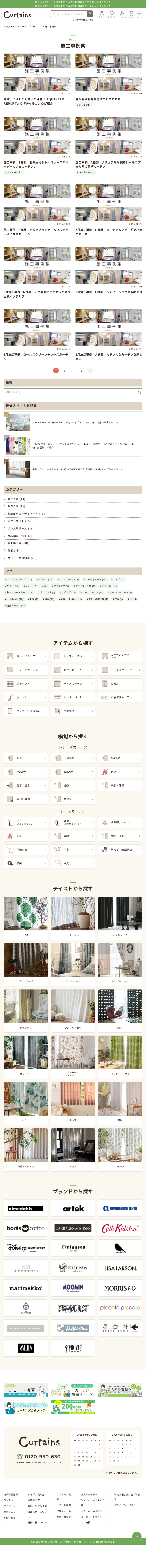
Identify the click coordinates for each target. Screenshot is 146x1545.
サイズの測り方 (36, 1495)
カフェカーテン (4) (69, 579)
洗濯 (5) (119, 599)
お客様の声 (34, 1500)
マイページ (10, 1506)
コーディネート (87, 172)
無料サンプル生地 (37, 1506)
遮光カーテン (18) (16, 605)
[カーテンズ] (17, 14)
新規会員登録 (11, 1495)
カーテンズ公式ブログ (31, 26)
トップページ (10, 26)
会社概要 (85, 1522)
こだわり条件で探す (82, 19)
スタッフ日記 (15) (19, 521)
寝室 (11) (49, 599)
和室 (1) (34, 599)
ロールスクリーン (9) (121, 592)
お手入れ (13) (16, 499)
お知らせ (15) (16, 506)
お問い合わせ (64, 1517)
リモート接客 (64, 1505)
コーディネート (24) (95, 579)
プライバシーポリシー (126, 1505)
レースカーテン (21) (92, 592)
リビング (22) (69, 592)
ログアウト (10, 1500)
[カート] (131, 15)
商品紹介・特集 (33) (20, 536)
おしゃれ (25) (45, 579)
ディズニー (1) (109, 586)
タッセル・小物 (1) (85, 586)
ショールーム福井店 (91, 1511)
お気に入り (10, 1512)
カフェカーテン (15, 172)
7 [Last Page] (82, 370)
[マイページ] (122, 15)
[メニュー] (139, 15)
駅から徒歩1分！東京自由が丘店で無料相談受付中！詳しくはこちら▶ (73, 3)
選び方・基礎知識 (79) (21, 558)
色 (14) (133, 599)
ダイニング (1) (61, 586)
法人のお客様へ (89, 1495)
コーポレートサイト (91, 1517)
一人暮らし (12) (15, 599)
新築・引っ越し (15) (71, 599)
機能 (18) (13, 550)
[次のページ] (90, 370)
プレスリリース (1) (19, 528)
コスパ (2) (118, 579)
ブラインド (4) (47, 592)
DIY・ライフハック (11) (19, 579)
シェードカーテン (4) (36, 586)
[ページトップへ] (137, 1536)
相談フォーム (64, 1511)
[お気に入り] (112, 15)
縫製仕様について (37, 1522)
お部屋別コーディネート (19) (26, 514)
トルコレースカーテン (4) (20, 592)
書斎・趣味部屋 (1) (98, 599)
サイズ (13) (13, 586)
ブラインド (84, 104)
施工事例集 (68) (17, 543)
